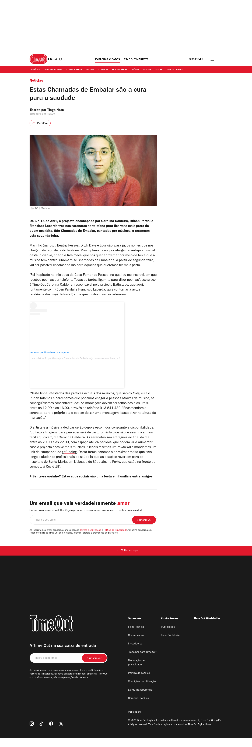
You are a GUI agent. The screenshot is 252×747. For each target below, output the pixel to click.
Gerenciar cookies (138, 707)
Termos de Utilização (90, 539)
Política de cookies (139, 682)
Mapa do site (134, 721)
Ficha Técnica (136, 636)
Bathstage (120, 288)
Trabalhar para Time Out (142, 661)
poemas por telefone (57, 283)
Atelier (159, 70)
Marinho (36, 249)
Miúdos (135, 70)
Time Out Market (175, 70)
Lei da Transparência (140, 699)
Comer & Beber (74, 70)
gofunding (69, 455)
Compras (103, 70)
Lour (103, 249)
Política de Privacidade (115, 539)
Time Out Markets (136, 59)
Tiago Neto (58, 110)
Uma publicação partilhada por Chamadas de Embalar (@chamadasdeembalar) (73, 361)
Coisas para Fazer (53, 70)
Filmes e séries (119, 70)
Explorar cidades (107, 59)
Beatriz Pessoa (68, 249)
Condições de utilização (142, 690)
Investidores (135, 653)
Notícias (35, 70)
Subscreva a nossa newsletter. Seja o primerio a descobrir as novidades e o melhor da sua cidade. (87, 519)
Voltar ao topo (126, 559)
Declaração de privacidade (136, 671)
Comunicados (136, 644)
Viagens (147, 70)
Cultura (90, 70)
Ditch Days (88, 249)
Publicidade (168, 636)
